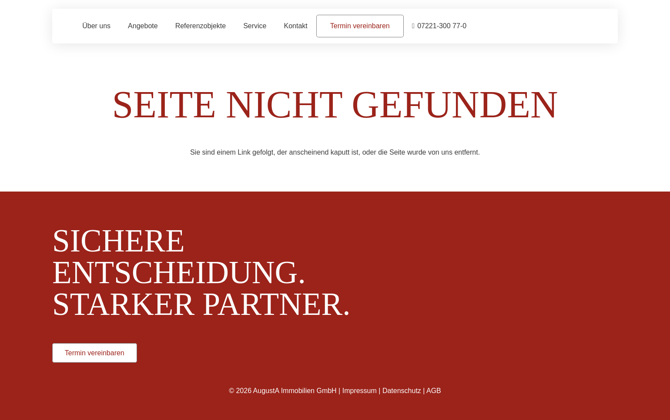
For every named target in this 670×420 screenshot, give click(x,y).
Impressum (359, 390)
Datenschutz (401, 390)
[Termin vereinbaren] (360, 26)
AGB (433, 390)
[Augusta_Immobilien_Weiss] (509, 230)
